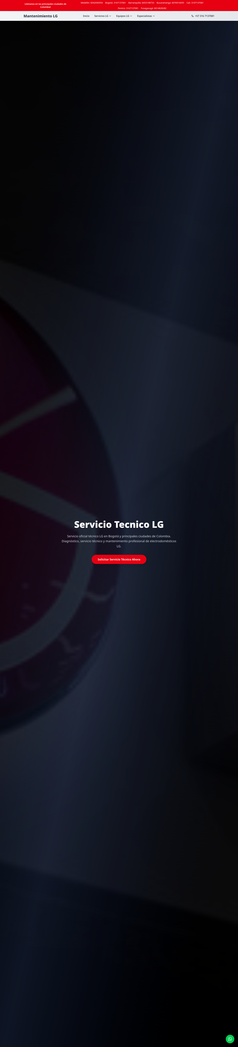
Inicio (86, 16)
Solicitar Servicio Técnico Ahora (119, 559)
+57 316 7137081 (202, 16)
